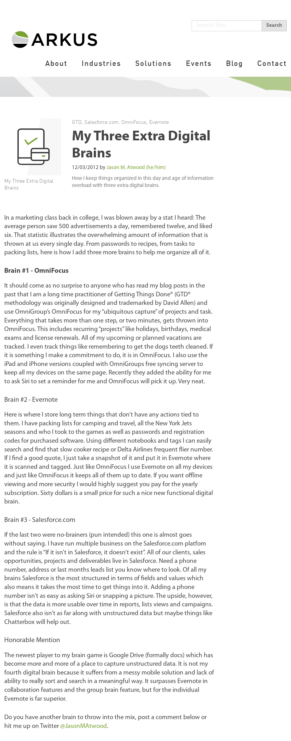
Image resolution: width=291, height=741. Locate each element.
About (56, 63)
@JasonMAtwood (83, 726)
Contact (272, 63)
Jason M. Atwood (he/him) (136, 167)
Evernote (159, 122)
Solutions (153, 63)
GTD (77, 122)
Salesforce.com (101, 122)
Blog (234, 63)
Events (199, 63)
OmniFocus (133, 122)
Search (274, 25)
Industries (101, 63)
